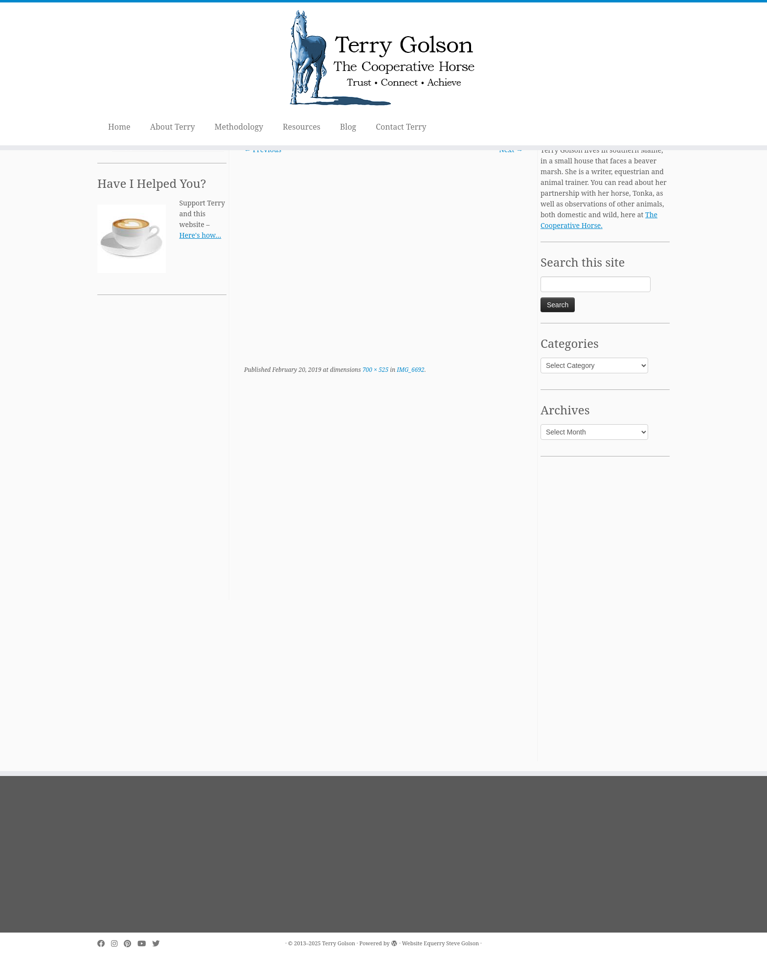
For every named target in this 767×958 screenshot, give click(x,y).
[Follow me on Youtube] (144, 943)
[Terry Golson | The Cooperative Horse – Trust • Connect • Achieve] (383, 59)
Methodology (239, 126)
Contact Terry (401, 126)
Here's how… (200, 235)
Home (119, 126)
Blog (348, 126)
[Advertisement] (161, 453)
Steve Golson (462, 943)
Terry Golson (339, 943)
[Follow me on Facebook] (104, 943)
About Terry (172, 126)
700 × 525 (374, 369)
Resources (301, 126)
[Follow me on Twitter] (159, 943)
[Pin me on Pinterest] (130, 943)
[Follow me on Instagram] (117, 943)
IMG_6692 (410, 369)
